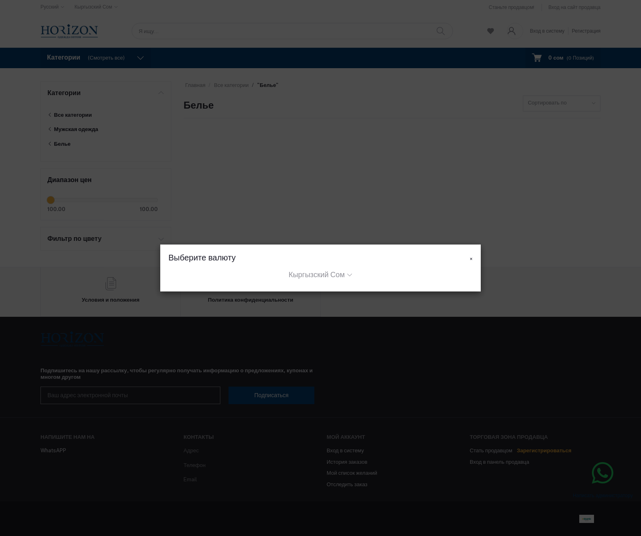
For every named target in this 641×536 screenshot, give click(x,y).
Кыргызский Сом (317, 274)
